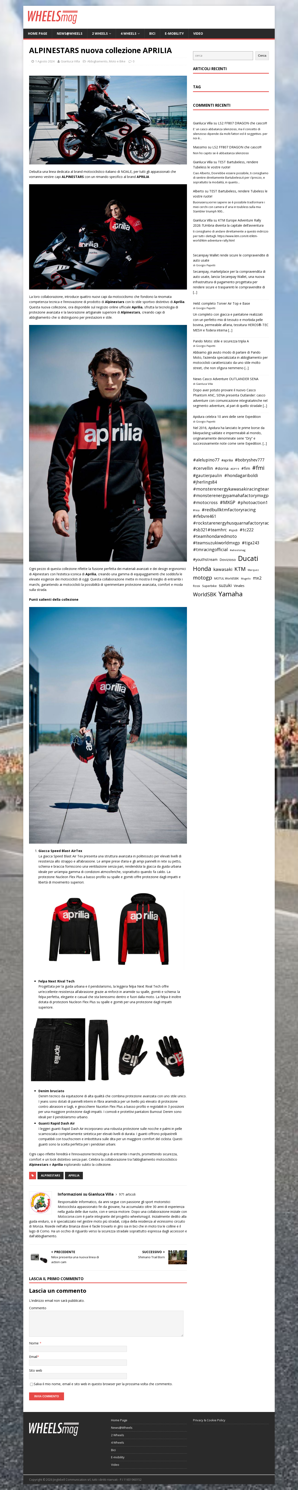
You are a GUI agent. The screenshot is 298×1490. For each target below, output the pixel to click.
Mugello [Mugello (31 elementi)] (246, 578)
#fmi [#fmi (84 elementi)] (258, 467)
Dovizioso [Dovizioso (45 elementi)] (228, 559)
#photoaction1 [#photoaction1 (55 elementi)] (252, 502)
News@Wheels (69, 33)
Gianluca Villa (70, 61)
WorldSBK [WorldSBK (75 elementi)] (204, 594)
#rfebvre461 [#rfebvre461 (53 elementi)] (204, 516)
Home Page (37, 33)
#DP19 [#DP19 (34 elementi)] (234, 469)
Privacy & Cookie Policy (209, 1420)
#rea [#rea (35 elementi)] (196, 510)
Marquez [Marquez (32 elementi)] (253, 570)
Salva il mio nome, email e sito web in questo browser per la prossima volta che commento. (103, 1384)
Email (33, 1356)
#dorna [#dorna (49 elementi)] (221, 468)
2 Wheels (100, 33)
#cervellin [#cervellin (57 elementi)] (203, 468)
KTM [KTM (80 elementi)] (240, 569)
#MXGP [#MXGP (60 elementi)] (227, 502)
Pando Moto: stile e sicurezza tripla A (221, 341)
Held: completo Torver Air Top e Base (221, 303)
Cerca (262, 55)
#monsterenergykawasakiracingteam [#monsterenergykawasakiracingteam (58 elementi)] (232, 489)
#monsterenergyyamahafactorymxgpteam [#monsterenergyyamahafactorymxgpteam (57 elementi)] (236, 495)
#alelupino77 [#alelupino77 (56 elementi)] (206, 460)
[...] (195, 292)
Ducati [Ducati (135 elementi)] (248, 558)
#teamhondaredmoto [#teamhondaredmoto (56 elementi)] (215, 536)
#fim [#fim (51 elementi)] (245, 468)
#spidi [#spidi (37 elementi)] (233, 530)
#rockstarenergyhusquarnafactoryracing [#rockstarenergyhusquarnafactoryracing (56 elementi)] (234, 523)
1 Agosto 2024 (44, 61)
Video (198, 33)
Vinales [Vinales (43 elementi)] (239, 585)
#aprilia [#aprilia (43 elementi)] (227, 460)
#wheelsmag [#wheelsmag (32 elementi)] (237, 550)
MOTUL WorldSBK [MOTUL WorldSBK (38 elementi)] (226, 578)
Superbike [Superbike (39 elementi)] (209, 586)
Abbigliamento (97, 61)
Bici (152, 33)
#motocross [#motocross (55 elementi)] (205, 502)
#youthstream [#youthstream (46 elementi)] (205, 559)
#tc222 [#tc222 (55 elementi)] (247, 529)
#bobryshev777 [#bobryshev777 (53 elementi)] (249, 460)
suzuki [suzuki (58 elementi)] (225, 585)
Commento (37, 1308)
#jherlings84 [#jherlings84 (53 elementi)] (205, 482)
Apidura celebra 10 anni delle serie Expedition (227, 416)
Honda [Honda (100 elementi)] (202, 569)
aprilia (73, 1175)
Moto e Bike (117, 61)
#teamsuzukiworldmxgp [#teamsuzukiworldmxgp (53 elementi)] (216, 543)
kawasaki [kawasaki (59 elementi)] (222, 569)
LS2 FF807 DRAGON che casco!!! (242, 123)
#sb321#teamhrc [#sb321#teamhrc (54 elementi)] (210, 529)
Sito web (35, 1370)
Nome (34, 1343)
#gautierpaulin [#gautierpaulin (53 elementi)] (207, 475)
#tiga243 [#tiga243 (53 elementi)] (250, 543)
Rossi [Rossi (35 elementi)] (196, 586)
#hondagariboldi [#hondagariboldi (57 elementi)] (241, 475)
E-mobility (174, 33)
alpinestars (50, 1175)
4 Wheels (128, 33)
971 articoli (127, 1194)
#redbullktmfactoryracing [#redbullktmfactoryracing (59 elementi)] (229, 510)
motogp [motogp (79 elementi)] (202, 577)
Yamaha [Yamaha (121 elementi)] (230, 593)
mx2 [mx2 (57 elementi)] (257, 578)
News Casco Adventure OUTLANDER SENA (225, 379)
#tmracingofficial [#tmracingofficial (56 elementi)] (210, 549)
